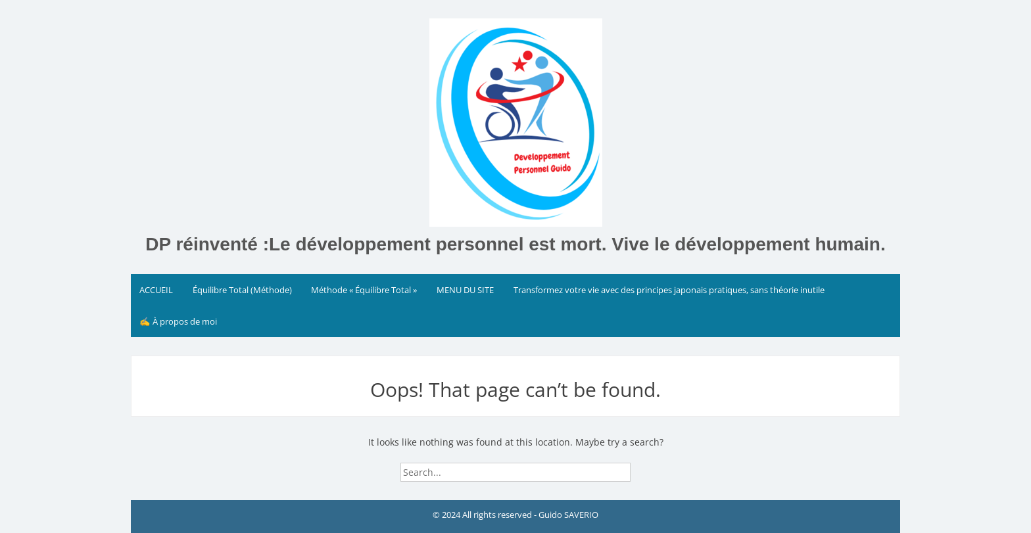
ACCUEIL (156, 290)
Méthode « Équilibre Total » (364, 290)
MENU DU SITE (465, 290)
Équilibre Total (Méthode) (242, 290)
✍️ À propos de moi (178, 321)
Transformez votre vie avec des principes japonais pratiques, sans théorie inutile (669, 290)
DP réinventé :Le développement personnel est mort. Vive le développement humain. (515, 244)
